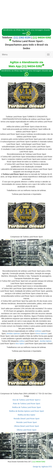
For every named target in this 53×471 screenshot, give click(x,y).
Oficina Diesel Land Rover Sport (26, 426)
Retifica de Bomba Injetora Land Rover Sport (26, 411)
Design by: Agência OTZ (42, 467)
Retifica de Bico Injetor (26, 415)
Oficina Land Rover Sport (26, 430)
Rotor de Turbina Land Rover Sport (26, 404)
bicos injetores (41, 334)
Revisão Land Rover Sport (26, 422)
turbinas (38, 331)
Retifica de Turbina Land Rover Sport (26, 407)
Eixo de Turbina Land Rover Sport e (26, 400)
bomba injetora (46, 341)
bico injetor (20, 344)
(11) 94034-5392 (42, 37)
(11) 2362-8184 (21, 37)
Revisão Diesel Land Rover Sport (26, 419)
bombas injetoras (13, 334)
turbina (21, 341)
